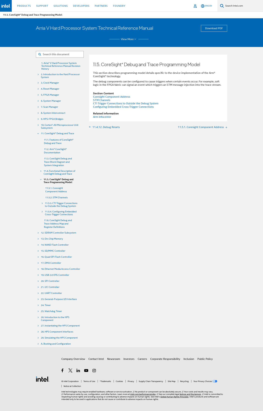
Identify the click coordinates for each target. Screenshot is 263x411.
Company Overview (73, 359)
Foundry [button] (119, 5)
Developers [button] (81, 5)
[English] (206, 6)
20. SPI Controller (50, 281)
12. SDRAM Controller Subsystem (58, 232)
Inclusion (188, 359)
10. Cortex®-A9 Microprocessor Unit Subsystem (59, 126)
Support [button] (42, 5)
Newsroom (113, 359)
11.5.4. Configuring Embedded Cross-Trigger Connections (60, 213)
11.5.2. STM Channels (56, 197)
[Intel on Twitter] (70, 371)
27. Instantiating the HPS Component (60, 325)
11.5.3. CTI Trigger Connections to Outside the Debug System (61, 205)
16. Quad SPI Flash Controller (56, 256)
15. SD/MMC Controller (53, 250)
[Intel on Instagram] (94, 371)
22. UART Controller (51, 293)
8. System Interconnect (53, 113)
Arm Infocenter (102, 117)
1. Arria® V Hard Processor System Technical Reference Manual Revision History (60, 66)
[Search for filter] (60, 54)
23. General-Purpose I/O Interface (59, 299)
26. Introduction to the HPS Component (55, 319)
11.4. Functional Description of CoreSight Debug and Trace (59, 172)
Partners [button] (101, 5)
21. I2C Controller (50, 287)
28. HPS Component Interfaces (57, 331)
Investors (128, 359)
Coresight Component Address (111, 96)
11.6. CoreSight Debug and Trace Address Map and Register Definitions (58, 223)
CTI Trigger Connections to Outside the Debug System (126, 103)
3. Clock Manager (50, 82)
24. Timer (46, 305)
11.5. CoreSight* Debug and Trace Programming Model (58, 181)
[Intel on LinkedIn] (78, 371)
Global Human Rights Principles (174, 396)
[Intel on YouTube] (86, 371)
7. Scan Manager (49, 107)
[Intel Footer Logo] (42, 379)
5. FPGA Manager (50, 94)
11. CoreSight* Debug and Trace (57, 133)
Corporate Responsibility (165, 359)
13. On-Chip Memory (52, 238)
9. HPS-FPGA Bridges (52, 119)
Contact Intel (96, 359)
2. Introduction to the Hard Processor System (60, 76)
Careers (142, 359)
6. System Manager (51, 100)
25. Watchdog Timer (51, 311)
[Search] (222, 6)
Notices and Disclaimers (190, 394)
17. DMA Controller (51, 263)
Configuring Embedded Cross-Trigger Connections (123, 107)
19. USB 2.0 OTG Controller (55, 275)
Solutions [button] (61, 5)
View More (129, 39)
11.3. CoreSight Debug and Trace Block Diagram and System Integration (58, 162)
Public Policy (205, 359)
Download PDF (214, 28)
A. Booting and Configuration (56, 343)
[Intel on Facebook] (62, 371)
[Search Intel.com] (243, 6)
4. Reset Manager (50, 88)
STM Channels (101, 100)
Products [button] (24, 5)
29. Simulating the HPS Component (59, 337)
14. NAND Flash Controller (55, 244)
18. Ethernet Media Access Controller (60, 269)
